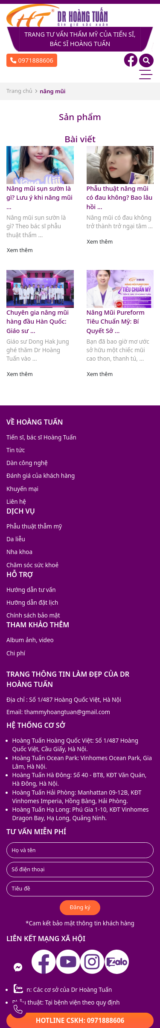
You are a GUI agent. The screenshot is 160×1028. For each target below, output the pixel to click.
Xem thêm (20, 250)
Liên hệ (16, 501)
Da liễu (15, 539)
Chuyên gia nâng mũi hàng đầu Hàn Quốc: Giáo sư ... (37, 321)
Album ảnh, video (30, 640)
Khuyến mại (22, 489)
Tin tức (15, 450)
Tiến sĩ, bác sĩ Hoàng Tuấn (41, 437)
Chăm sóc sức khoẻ (32, 565)
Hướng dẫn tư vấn (31, 590)
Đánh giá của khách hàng (40, 476)
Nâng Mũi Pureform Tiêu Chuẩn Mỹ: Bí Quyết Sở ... (116, 321)
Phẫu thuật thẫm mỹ (34, 526)
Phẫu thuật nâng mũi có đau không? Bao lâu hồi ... (120, 197)
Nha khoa (19, 552)
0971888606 (31, 60)
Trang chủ (19, 91)
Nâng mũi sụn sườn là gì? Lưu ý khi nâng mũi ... (39, 197)
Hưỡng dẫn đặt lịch (32, 602)
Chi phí (15, 653)
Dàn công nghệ (27, 463)
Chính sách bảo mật (33, 615)
